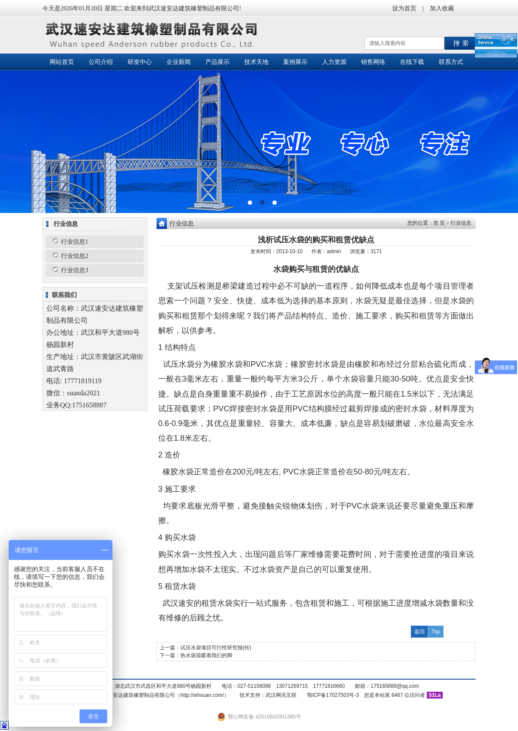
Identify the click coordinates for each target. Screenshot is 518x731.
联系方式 (451, 62)
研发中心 (140, 62)
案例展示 (295, 62)
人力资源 (334, 62)
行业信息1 (74, 241)
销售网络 (373, 62)
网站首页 (62, 62)
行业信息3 (74, 270)
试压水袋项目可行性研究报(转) (215, 648)
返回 (419, 632)
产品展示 (217, 62)
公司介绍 (101, 62)
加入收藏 (442, 8)
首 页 (439, 223)
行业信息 (461, 223)
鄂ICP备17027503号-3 (333, 695)
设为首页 (404, 8)
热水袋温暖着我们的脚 (206, 655)
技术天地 (256, 62)
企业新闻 (178, 62)
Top (436, 632)
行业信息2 (74, 256)
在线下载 (412, 62)
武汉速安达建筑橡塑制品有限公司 (153, 35)
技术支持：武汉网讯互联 (268, 695)
